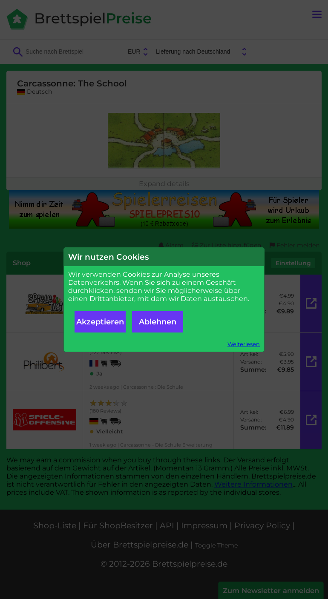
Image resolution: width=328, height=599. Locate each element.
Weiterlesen (243, 344)
